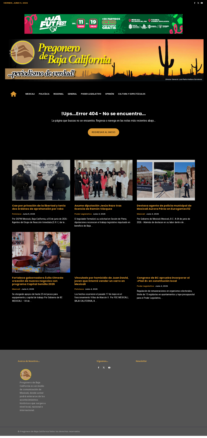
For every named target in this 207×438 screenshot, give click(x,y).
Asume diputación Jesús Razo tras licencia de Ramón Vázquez (97, 209)
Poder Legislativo (83, 216)
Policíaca (16, 216)
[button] (200, 93)
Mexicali (141, 216)
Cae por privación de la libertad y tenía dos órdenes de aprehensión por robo (39, 209)
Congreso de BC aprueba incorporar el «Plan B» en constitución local (163, 281)
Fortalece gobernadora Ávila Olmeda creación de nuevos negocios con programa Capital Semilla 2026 (37, 283)
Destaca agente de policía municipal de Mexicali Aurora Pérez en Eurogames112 (164, 209)
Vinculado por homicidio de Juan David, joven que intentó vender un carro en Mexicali (101, 283)
